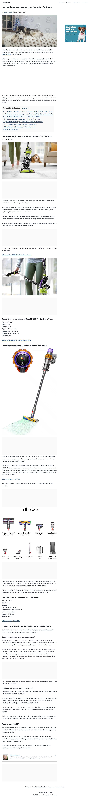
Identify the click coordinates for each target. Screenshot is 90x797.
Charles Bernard (8, 12)
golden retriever (6, 54)
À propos (28, 787)
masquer (25, 108)
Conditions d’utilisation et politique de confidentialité (48, 787)
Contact (85, 3)
